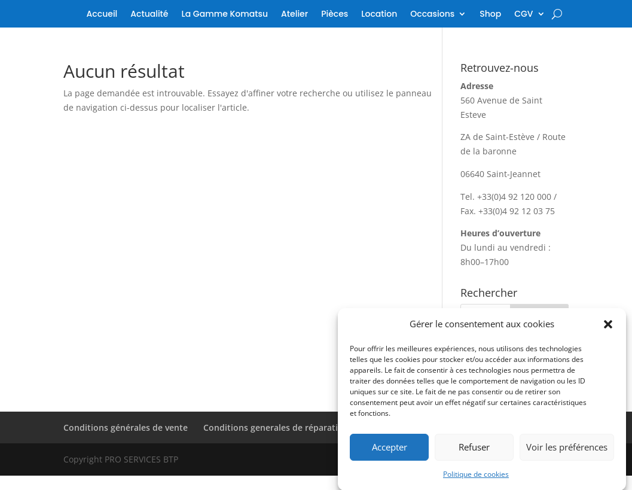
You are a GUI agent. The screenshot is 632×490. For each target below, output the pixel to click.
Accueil (102, 15)
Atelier (294, 15)
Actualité (149, 15)
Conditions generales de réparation (276, 427)
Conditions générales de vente (125, 427)
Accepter (389, 450)
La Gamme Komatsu (224, 15)
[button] (608, 328)
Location (379, 15)
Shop (490, 15)
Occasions (432, 15)
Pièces (334, 15)
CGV (523, 15)
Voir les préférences (566, 450)
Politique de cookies (476, 478)
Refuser (474, 450)
